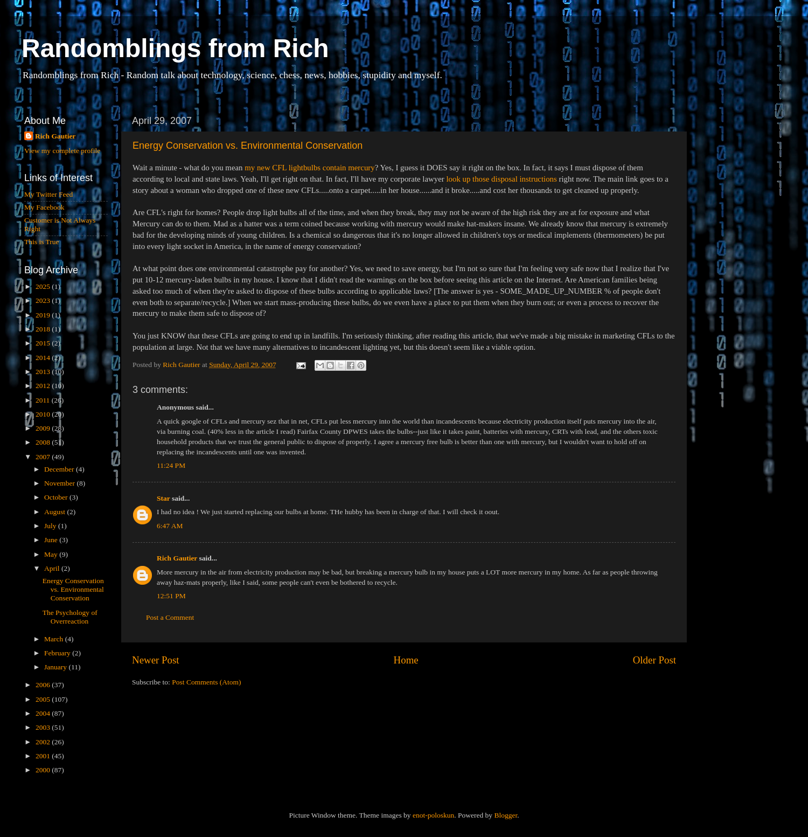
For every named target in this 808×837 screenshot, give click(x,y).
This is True (41, 242)
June (51, 540)
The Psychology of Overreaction (70, 616)
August (55, 512)
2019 (44, 315)
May (51, 554)
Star (163, 498)
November (60, 483)
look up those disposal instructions (501, 179)
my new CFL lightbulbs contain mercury (309, 167)
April (52, 568)
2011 (44, 400)
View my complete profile (62, 151)
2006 (44, 685)
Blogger (505, 815)
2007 (44, 457)
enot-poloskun (433, 815)
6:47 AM (170, 526)
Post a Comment (170, 617)
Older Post (654, 660)
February (58, 653)
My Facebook (44, 207)
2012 (44, 386)
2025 (44, 286)
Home (406, 660)
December (60, 469)
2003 (44, 727)
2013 (44, 372)
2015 (44, 343)
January (56, 667)
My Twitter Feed (48, 194)
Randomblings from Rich (175, 48)
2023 (44, 300)
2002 (44, 742)
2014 (44, 358)
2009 (44, 428)
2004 (44, 713)
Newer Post (155, 660)
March (54, 639)
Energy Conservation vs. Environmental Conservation (248, 145)
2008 (44, 442)
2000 (44, 770)
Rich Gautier (177, 558)
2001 (44, 756)
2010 (44, 414)
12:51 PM (171, 596)
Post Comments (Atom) (206, 682)
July (51, 526)
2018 (44, 329)
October (56, 497)
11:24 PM (171, 465)
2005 (44, 699)
